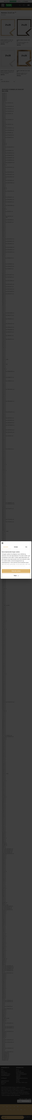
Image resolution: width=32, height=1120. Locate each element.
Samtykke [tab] (5, 547)
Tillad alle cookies (15, 571)
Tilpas (16, 575)
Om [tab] (26, 547)
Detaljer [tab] (16, 547)
